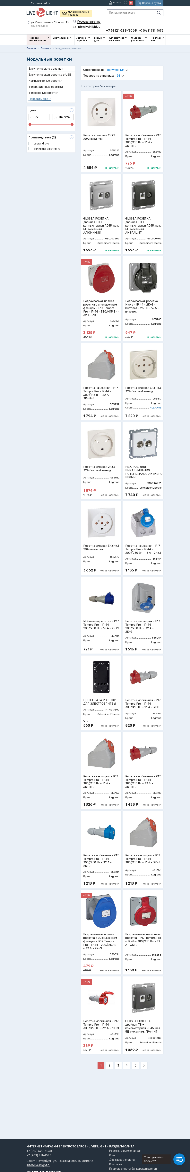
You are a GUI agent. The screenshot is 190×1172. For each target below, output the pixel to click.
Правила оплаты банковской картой (133, 1168)
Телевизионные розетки (46, 86)
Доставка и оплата (122, 1159)
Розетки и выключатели (125, 1151)
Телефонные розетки (43, 92)
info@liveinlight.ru (38, 1165)
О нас (112, 1155)
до (56, 116)
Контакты (115, 1164)
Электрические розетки (46, 68)
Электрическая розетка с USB (50, 74)
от (32, 116)
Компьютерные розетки (45, 80)
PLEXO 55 (155, 406)
